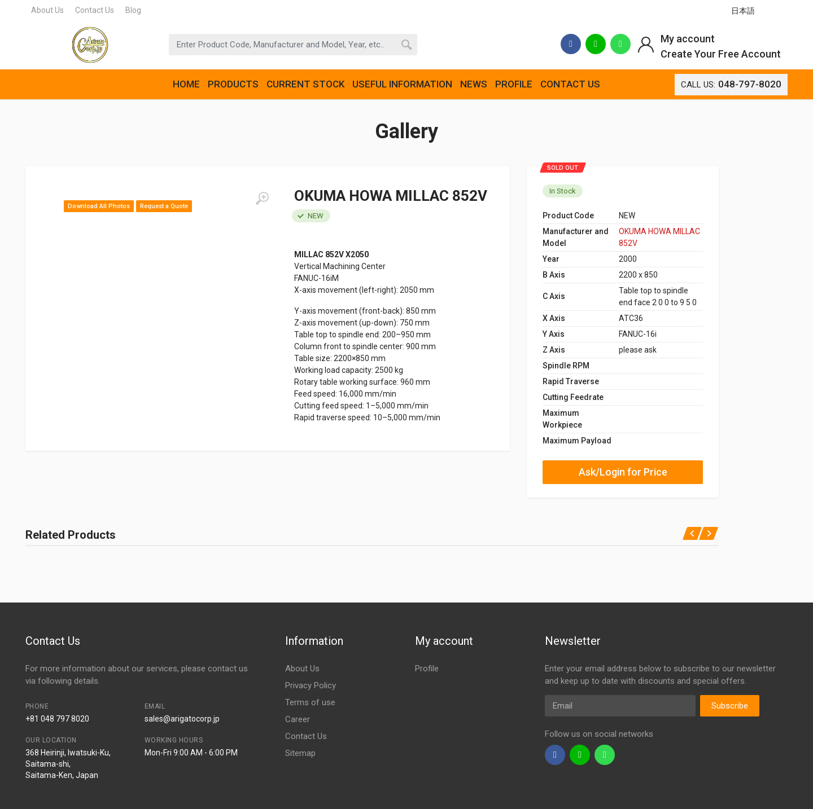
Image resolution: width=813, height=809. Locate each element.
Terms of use (310, 702)
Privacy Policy (310, 685)
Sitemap (300, 753)
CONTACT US (570, 84)
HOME (186, 84)
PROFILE (513, 84)
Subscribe (729, 706)
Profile (427, 668)
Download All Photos (99, 206)
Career (297, 719)
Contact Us (94, 10)
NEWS (473, 84)
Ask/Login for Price (623, 472)
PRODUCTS (233, 84)
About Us (47, 10)
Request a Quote (164, 206)
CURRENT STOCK (305, 84)
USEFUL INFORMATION (402, 84)
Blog (133, 10)
